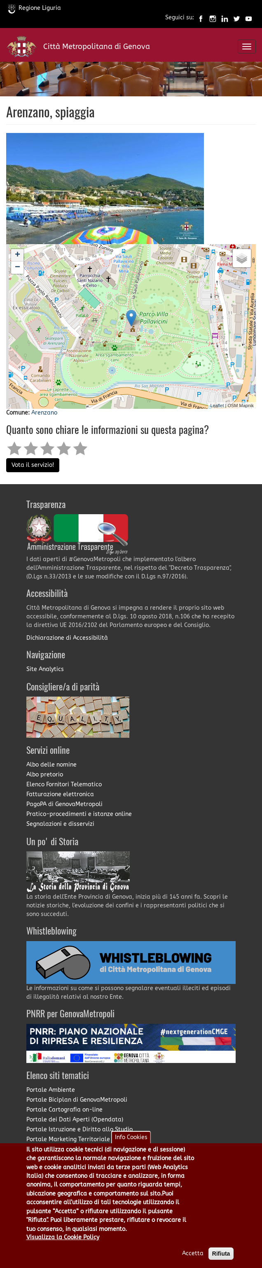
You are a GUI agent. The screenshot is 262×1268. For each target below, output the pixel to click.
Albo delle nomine (51, 764)
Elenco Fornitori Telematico (64, 784)
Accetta (193, 1255)
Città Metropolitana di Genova (96, 46)
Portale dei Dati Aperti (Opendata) (74, 1119)
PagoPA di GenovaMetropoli (64, 804)
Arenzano (44, 412)
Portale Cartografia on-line (64, 1109)
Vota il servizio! (33, 465)
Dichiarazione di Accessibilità (67, 637)
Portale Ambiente (50, 1089)
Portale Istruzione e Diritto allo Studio (79, 1129)
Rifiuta (221, 1255)
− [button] (17, 267)
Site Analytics (45, 669)
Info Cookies (131, 1139)
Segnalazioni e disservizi (60, 823)
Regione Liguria (34, 8)
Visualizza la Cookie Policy (62, 1239)
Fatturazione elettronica (60, 794)
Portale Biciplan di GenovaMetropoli (76, 1099)
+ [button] (17, 255)
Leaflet (217, 405)
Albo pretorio (44, 774)
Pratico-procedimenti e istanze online (79, 814)
